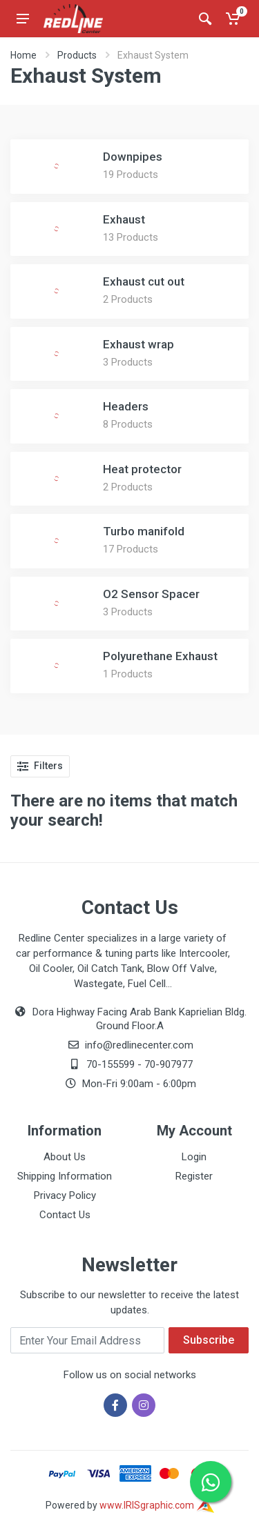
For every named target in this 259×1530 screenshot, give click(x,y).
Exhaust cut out (143, 281)
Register (194, 1176)
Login (194, 1157)
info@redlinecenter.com (139, 1045)
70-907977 (168, 1064)
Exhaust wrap (138, 344)
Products (77, 55)
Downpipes (132, 156)
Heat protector (142, 469)
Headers (125, 406)
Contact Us (64, 1215)
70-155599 (110, 1064)
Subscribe (208, 1340)
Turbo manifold (143, 531)
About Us (65, 1157)
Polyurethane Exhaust (160, 656)
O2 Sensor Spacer (151, 594)
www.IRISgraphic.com (156, 1505)
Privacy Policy (65, 1195)
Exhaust (124, 219)
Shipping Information (64, 1176)
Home (23, 55)
